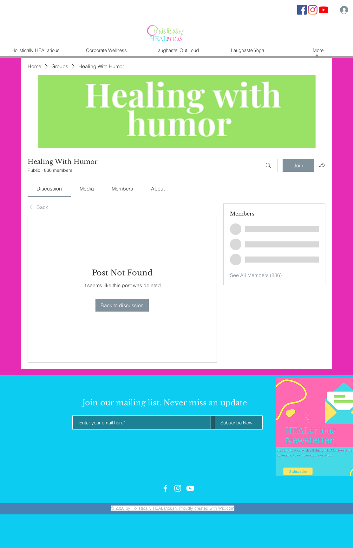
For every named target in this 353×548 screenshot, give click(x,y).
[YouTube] (323, 10)
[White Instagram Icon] (177, 488)
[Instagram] (312, 10)
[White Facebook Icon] (165, 488)
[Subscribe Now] (237, 422)
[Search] (268, 165)
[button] (317, 55)
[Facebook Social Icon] (302, 10)
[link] (49, 188)
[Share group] (322, 165)
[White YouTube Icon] (190, 488)
